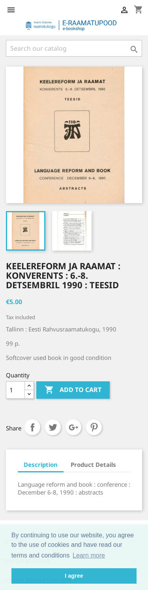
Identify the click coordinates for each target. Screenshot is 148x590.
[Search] (74, 48)
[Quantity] (15, 390)
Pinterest (94, 427)
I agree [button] (74, 576)
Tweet (53, 427)
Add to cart (73, 390)
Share (32, 427)
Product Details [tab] (93, 464)
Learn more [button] (89, 555)
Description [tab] (41, 464)
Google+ (73, 427)
